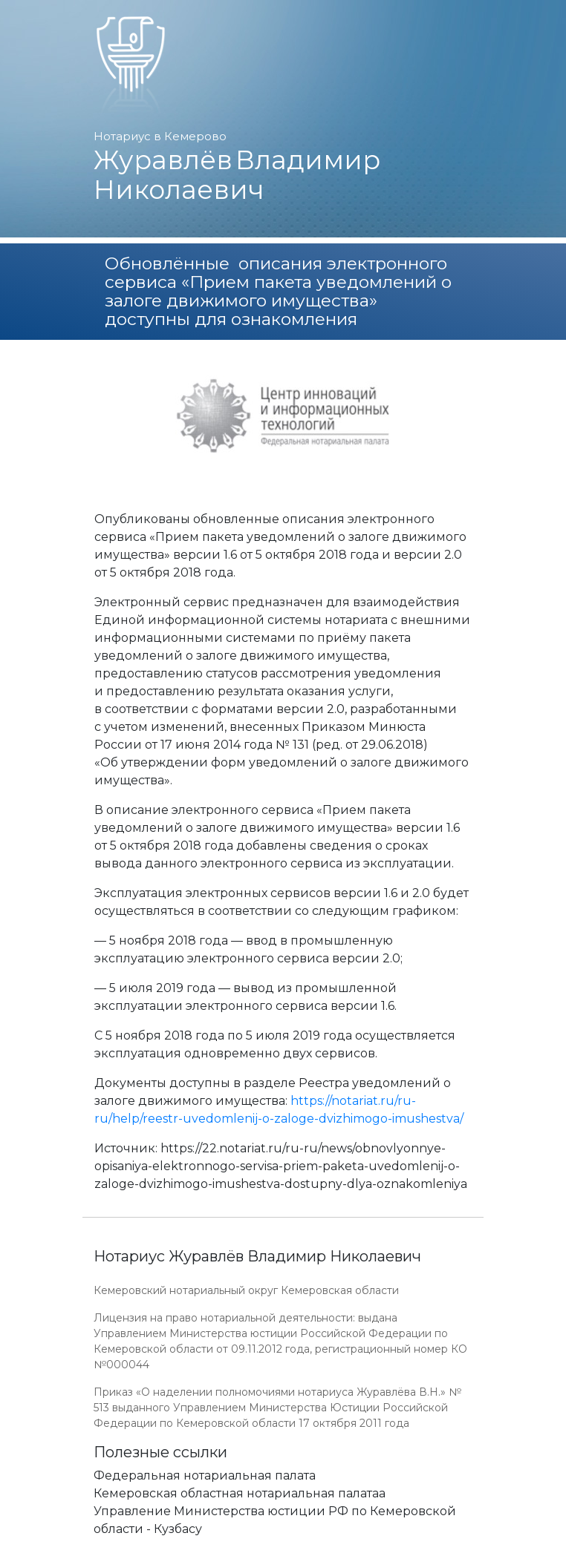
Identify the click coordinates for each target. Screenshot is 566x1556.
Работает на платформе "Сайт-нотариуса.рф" (356, 1547)
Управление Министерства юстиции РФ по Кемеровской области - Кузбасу (275, 1520)
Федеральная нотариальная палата (205, 1475)
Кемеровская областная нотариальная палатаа (240, 1493)
